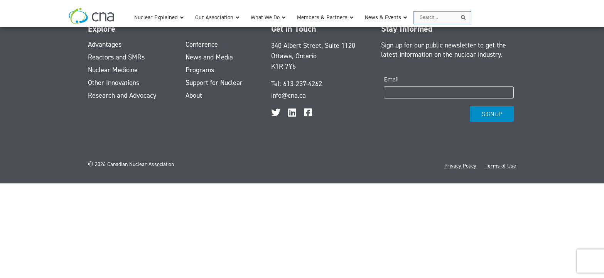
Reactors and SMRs (116, 57)
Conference (202, 44)
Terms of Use (501, 166)
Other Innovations (113, 82)
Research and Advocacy (122, 95)
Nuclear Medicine (113, 70)
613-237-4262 (302, 83)
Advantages (104, 44)
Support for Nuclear (214, 82)
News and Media (209, 57)
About (194, 95)
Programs (200, 70)
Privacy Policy (460, 166)
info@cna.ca (288, 95)
